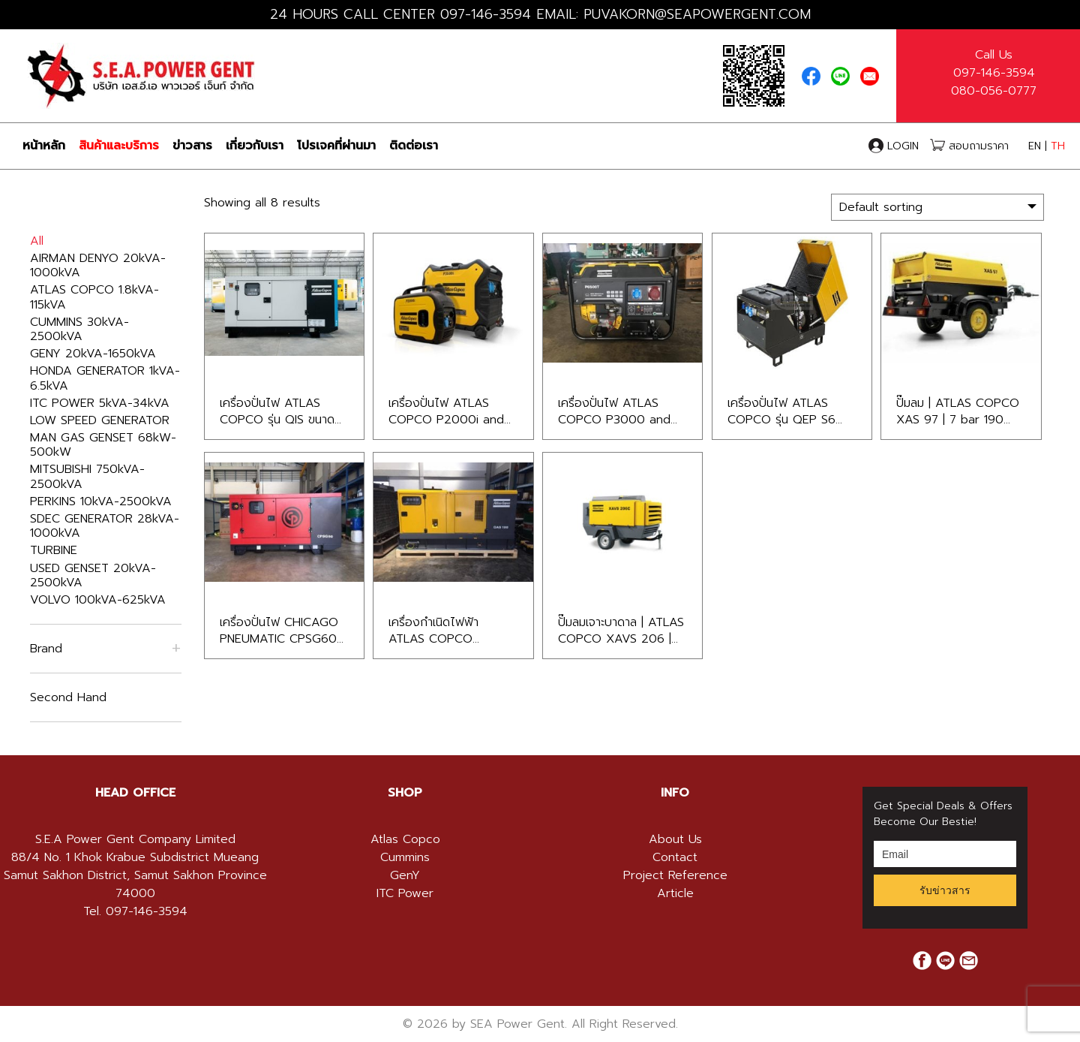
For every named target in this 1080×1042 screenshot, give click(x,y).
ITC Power (405, 893)
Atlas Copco (405, 839)
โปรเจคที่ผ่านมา (336, 146)
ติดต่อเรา (413, 146)
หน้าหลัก (43, 146)
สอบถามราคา (969, 146)
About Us (675, 839)
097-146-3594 (485, 14)
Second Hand (68, 697)
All (37, 241)
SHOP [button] (405, 793)
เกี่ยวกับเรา (255, 146)
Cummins (405, 857)
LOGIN (895, 146)
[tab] (135, 793)
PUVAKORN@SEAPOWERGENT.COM (697, 14)
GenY (405, 875)
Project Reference (675, 875)
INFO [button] (675, 793)
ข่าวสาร (192, 146)
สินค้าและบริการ (119, 146)
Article (675, 893)
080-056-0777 (993, 91)
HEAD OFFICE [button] (135, 793)
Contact (675, 857)
